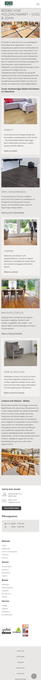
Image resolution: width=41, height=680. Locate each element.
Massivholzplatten (7, 587)
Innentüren (5, 555)
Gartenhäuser (6, 573)
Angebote (5, 608)
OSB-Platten (5, 584)
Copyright (20, 662)
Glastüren (5, 558)
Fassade (4, 597)
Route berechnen (11, 508)
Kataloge (4, 605)
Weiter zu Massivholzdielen (11, 333)
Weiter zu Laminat (11, 272)
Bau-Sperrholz (6, 594)
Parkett (4, 545)
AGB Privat (20, 651)
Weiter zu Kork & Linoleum (14, 393)
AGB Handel (21, 656)
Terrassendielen (7, 567)
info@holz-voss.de (14, 502)
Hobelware (5, 591)
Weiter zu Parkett (10, 151)
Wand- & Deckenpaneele (9, 552)
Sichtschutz (5, 570)
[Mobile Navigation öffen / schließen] (37, 4)
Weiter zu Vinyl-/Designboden (12, 212)
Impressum (20, 673)
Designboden (6, 548)
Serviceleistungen (7, 615)
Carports (4, 576)
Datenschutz (20, 668)
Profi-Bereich (6, 612)
